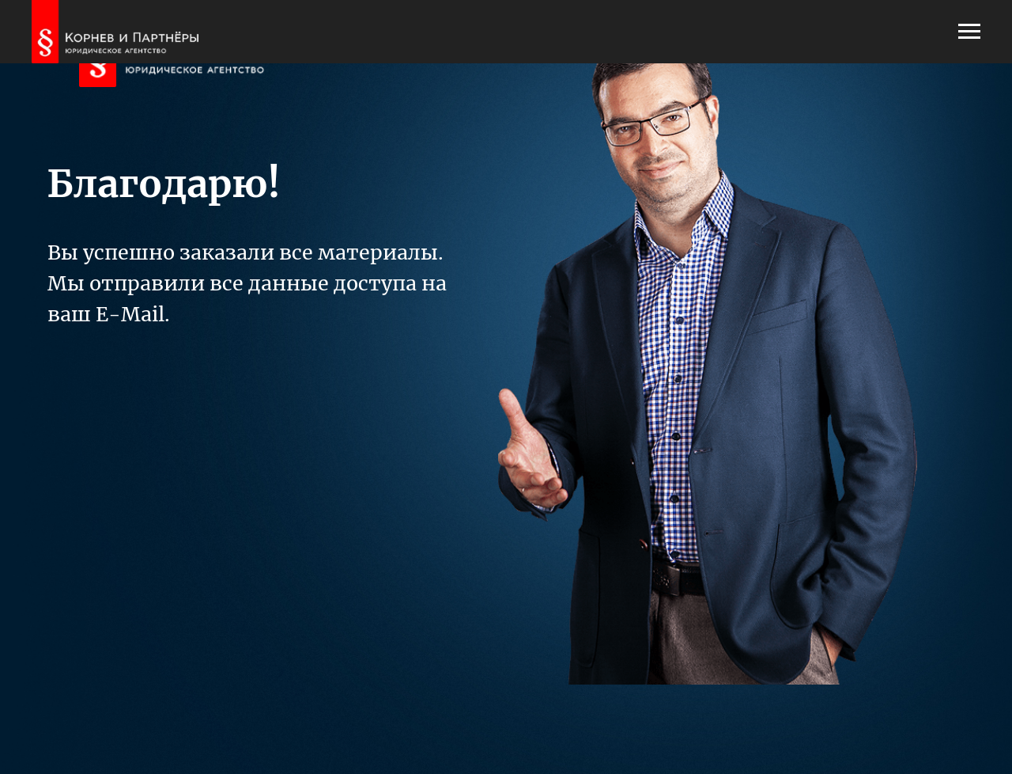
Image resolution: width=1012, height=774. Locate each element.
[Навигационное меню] (969, 32)
